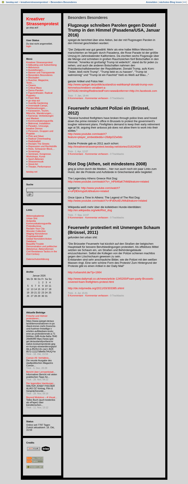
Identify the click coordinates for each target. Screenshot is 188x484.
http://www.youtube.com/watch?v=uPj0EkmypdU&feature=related (94, 189)
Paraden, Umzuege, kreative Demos (37, 127)
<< (184, 2)
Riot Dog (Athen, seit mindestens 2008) (107, 164)
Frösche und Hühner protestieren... (37, 317)
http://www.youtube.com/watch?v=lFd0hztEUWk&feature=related (107, 200)
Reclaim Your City (35, 228)
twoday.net (12, 2)
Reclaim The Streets (38, 143)
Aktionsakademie (35, 216)
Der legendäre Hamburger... (40, 383)
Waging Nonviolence (37, 233)
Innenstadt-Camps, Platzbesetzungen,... (37, 106)
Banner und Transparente (41, 72)
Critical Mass (35, 87)
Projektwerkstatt (34, 236)
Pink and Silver (36, 136)
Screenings (34, 151)
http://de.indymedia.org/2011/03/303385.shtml (96, 288)
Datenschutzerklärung (37, 259)
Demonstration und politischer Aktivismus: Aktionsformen (41, 247)
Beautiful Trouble (35, 244)
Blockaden (33, 77)
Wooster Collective (36, 231)
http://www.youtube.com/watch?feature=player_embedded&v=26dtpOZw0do (95, 135)
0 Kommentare (75, 98)
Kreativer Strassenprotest (42, 21)
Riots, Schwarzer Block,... (41, 149)
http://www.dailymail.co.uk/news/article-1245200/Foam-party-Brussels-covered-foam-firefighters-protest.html (111, 280)
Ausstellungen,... (36, 70)
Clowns (32, 85)
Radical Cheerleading (39, 138)
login (28, 46)
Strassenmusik (36, 161)
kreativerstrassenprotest (34, 2)
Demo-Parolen (35, 90)
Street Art (33, 164)
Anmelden (151, 2)
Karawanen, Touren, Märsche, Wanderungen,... (40, 111)
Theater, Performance (39, 166)
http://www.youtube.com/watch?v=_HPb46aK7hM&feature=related (108, 181)
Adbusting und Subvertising (42, 65)
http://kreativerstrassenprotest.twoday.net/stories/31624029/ (104, 146)
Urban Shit (31, 218)
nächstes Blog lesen (170, 2)
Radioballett (34, 141)
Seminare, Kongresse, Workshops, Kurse (38, 155)
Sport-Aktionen (36, 159)
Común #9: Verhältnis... (38, 358)
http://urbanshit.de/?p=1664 (85, 272)
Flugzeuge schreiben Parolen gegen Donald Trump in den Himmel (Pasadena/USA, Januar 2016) (114, 30)
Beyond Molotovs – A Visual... (41, 397)
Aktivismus (33, 67)
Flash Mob (33, 98)
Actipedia (31, 221)
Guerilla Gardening (38, 103)
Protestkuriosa (33, 226)
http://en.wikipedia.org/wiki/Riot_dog (90, 210)
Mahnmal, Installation (39, 123)
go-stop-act (34, 100)
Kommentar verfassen (96, 98)
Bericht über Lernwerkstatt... (41, 372)
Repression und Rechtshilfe (42, 146)
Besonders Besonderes (64, 2)
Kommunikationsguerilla (40, 121)
